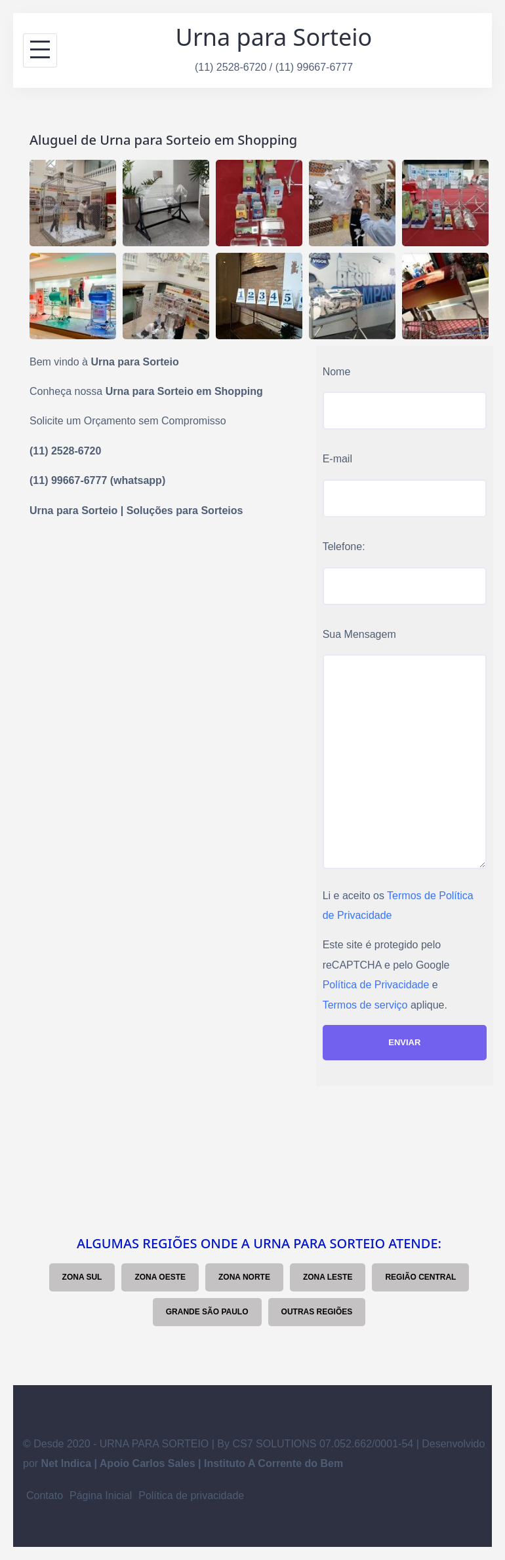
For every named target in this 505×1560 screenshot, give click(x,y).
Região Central (420, 1277)
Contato (44, 1495)
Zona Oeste (160, 1277)
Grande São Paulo (207, 1311)
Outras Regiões (317, 1311)
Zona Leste (328, 1277)
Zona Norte (244, 1277)
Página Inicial (101, 1495)
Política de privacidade (191, 1495)
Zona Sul (82, 1277)
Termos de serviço (365, 1005)
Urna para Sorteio (274, 37)
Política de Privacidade (376, 984)
